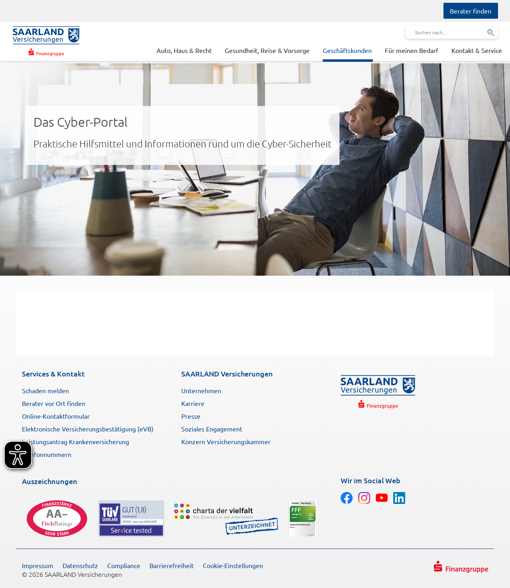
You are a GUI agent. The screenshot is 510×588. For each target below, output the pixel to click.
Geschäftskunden (347, 50)
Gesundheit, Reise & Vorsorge (267, 50)
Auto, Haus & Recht (184, 50)
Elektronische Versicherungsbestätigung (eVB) (87, 429)
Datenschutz (80, 565)
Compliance (123, 565)
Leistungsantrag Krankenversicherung (75, 441)
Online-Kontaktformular (56, 416)
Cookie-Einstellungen (233, 565)
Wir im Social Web (370, 480)
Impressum (37, 565)
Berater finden (470, 11)
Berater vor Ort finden (53, 403)
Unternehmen (201, 390)
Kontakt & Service (476, 50)
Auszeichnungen (49, 481)
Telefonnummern (46, 454)
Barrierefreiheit (171, 565)
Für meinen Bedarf (411, 50)
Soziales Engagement (211, 429)
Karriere (192, 403)
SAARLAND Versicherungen (227, 373)
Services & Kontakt (53, 373)
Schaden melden (45, 390)
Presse (190, 416)
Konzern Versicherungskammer (226, 441)
